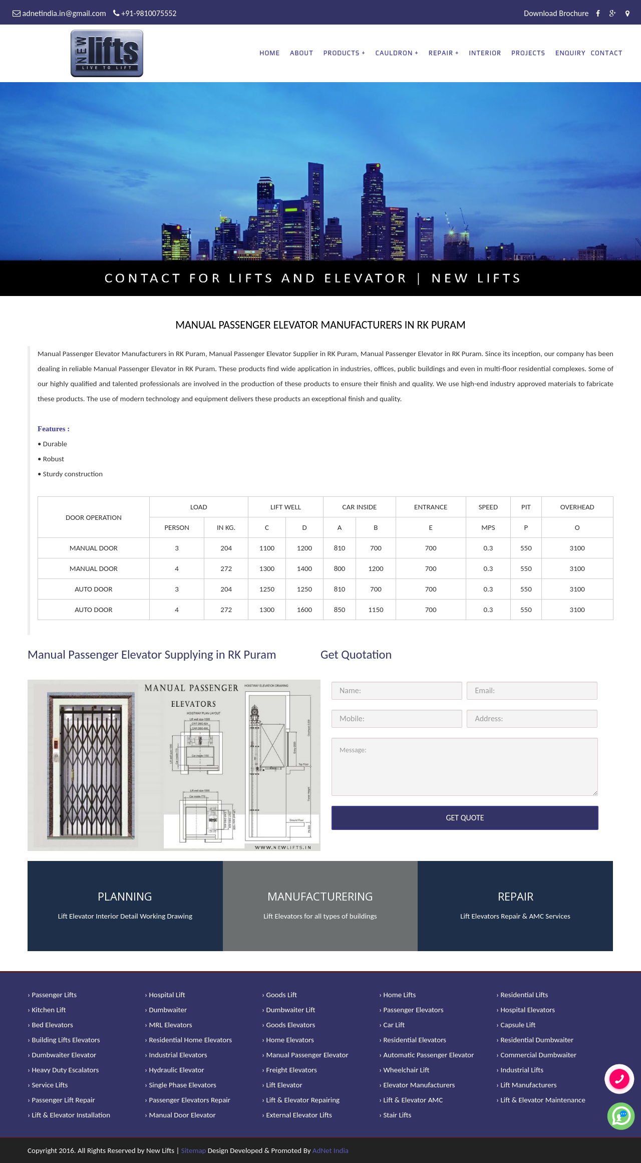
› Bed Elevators (50, 1024)
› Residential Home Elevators (188, 1039)
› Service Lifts (48, 1084)
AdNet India (330, 1150)
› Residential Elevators (412, 1039)
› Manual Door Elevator (180, 1114)
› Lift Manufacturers (526, 1084)
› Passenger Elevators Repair (187, 1099)
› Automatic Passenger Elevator (426, 1054)
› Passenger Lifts (52, 994)
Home (269, 53)
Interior (485, 53)
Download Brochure (556, 13)
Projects (528, 53)
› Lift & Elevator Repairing (301, 1099)
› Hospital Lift (165, 994)
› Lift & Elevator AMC (411, 1099)
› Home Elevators (288, 1039)
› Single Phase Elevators (180, 1084)
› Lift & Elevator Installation (69, 1114)
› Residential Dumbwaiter (534, 1039)
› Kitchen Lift (47, 1009)
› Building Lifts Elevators (64, 1039)
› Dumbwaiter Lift (288, 1009)
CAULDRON (394, 53)
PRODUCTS (342, 53)
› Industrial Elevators (176, 1054)
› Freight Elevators (289, 1069)
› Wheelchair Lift (404, 1069)
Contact (607, 53)
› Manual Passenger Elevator (305, 1054)
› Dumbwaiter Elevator (62, 1054)
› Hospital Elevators (525, 1009)
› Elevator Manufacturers (417, 1084)
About (301, 53)
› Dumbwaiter (166, 1009)
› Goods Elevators (288, 1024)
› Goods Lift (279, 994)
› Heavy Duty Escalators (63, 1069)
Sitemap (193, 1150)
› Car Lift (392, 1024)
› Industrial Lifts (519, 1069)
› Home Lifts (397, 994)
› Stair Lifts (395, 1114)
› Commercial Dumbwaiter (536, 1054)
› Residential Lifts (522, 994)
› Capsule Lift (516, 1024)
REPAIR (441, 53)
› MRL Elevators (168, 1024)
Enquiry (570, 53)
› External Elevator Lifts (297, 1114)
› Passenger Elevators (411, 1009)
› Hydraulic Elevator (174, 1069)
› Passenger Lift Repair (61, 1099)
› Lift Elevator (282, 1084)
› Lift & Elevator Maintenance (540, 1099)
